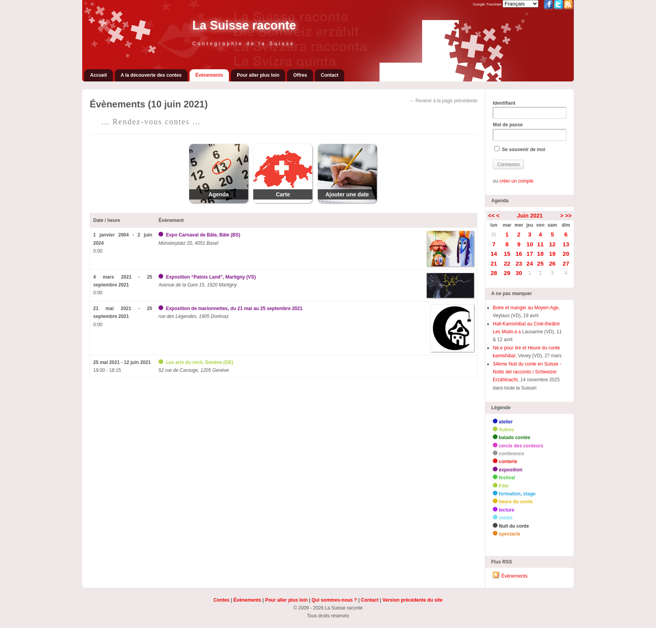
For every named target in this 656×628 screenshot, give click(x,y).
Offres (300, 75)
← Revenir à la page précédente (443, 100)
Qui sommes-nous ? (334, 600)
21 (493, 263)
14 (493, 253)
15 (507, 253)
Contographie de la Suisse (243, 43)
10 (530, 244)
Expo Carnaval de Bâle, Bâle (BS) (203, 235)
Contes (222, 600)
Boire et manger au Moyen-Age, (526, 307)
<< (491, 215)
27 (566, 263)
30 (519, 273)
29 (507, 273)
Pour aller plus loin (258, 75)
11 (540, 244)
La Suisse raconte (244, 25)
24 (530, 263)
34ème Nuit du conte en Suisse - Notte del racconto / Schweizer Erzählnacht (527, 372)
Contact (330, 75)
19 (552, 253)
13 (566, 244)
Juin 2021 (530, 215)
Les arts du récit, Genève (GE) (199, 362)
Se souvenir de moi (519, 149)
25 (540, 263)
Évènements (209, 75)
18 (540, 253)
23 (519, 263)
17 (530, 253)
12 (552, 244)
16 (519, 253)
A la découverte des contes (151, 75)
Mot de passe (529, 131)
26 (552, 263)
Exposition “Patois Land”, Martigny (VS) (211, 277)
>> (568, 215)
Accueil (98, 75)
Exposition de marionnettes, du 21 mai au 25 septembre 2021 (234, 308)
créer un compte (516, 181)
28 (493, 273)
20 (566, 253)
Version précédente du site (412, 600)
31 (493, 234)
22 (507, 263)
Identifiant (529, 109)
